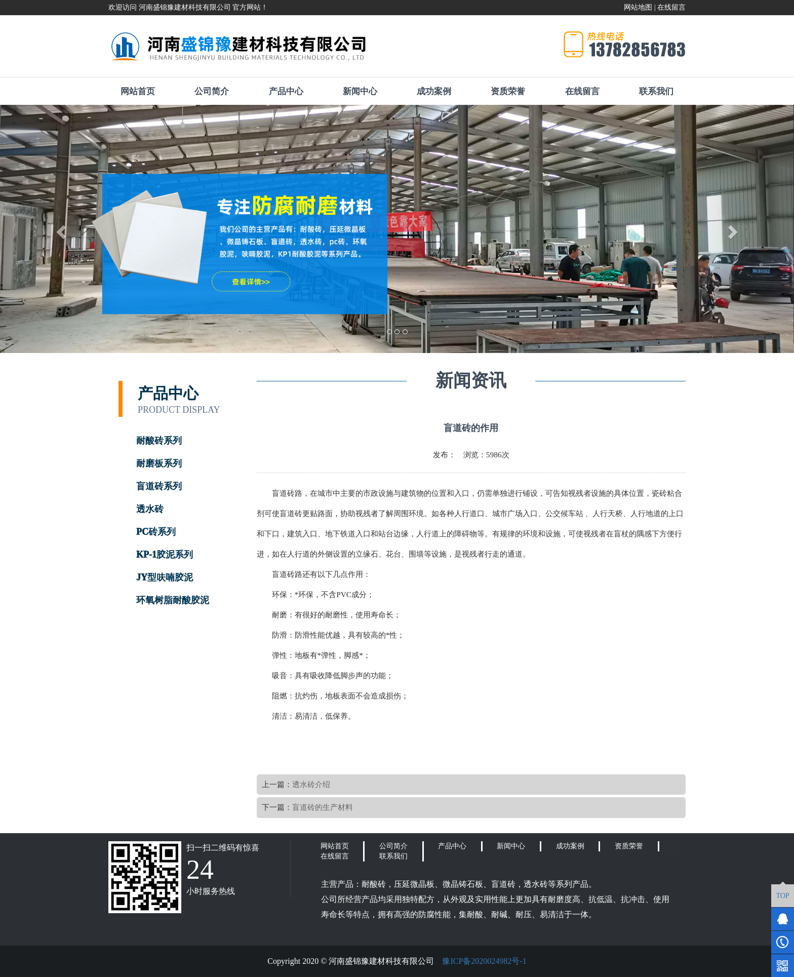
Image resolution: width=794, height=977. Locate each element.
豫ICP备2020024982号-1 (484, 961)
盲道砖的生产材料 (322, 807)
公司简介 (211, 91)
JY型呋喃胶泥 (164, 577)
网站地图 (638, 7)
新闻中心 (360, 91)
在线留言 (671, 7)
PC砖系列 (156, 532)
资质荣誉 (508, 91)
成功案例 (434, 91)
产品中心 (286, 91)
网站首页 (138, 91)
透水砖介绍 (311, 784)
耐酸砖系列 (159, 441)
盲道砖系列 (159, 486)
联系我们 (656, 91)
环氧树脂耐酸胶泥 (172, 600)
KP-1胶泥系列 (164, 555)
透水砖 (150, 509)
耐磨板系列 (159, 463)
